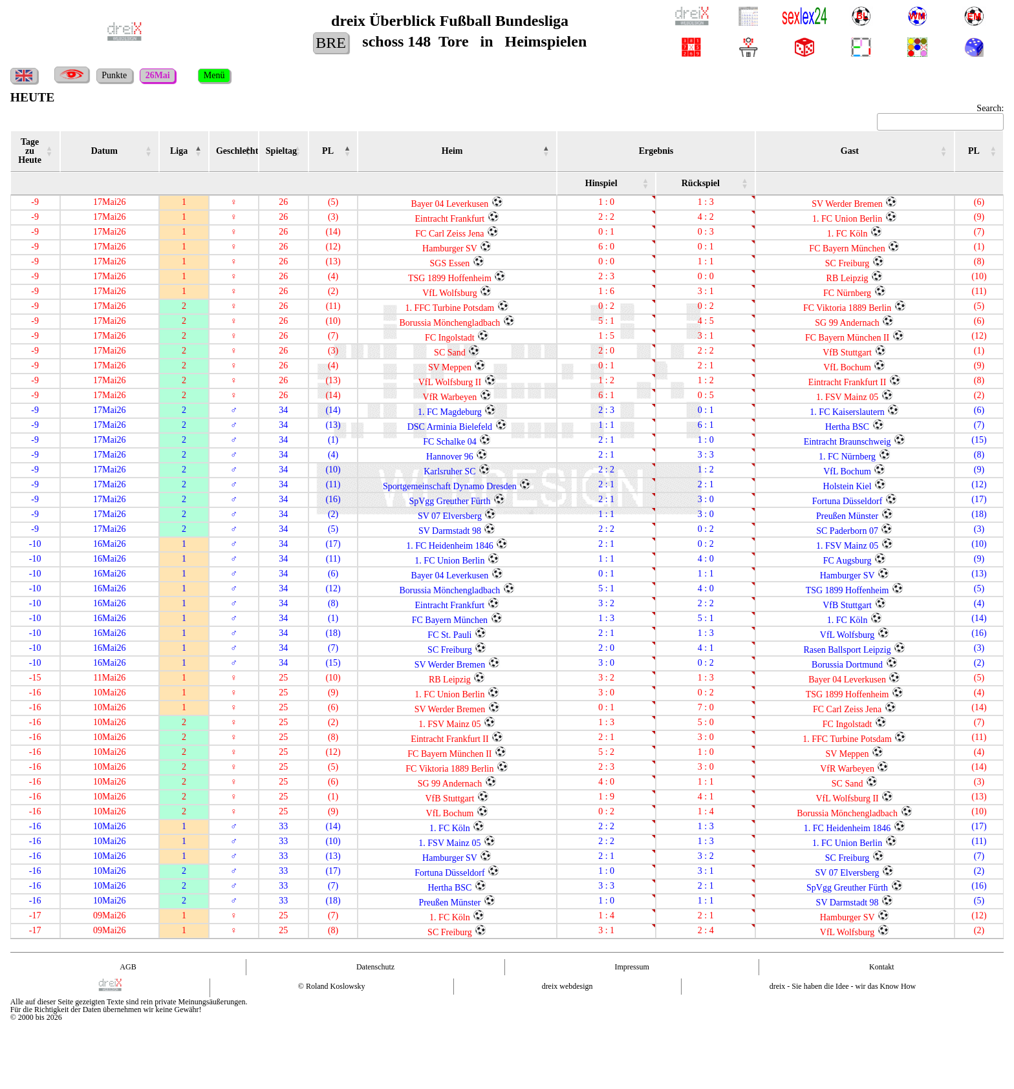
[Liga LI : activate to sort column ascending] (184, 151)
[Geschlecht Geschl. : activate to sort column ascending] (234, 151)
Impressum (631, 966)
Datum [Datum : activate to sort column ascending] (104, 151)
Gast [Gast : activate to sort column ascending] (850, 151)
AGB (128, 966)
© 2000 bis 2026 (36, 1017)
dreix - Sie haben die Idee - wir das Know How (843, 986)
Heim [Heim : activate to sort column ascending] (452, 151)
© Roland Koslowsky (331, 986)
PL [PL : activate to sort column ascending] (328, 151)
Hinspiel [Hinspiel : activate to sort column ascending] (601, 183)
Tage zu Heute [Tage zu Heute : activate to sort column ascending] (29, 151)
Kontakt (881, 966)
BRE (331, 42)
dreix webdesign (567, 986)
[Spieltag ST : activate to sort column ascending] (283, 151)
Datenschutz (375, 966)
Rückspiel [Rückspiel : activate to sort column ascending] (701, 183)
